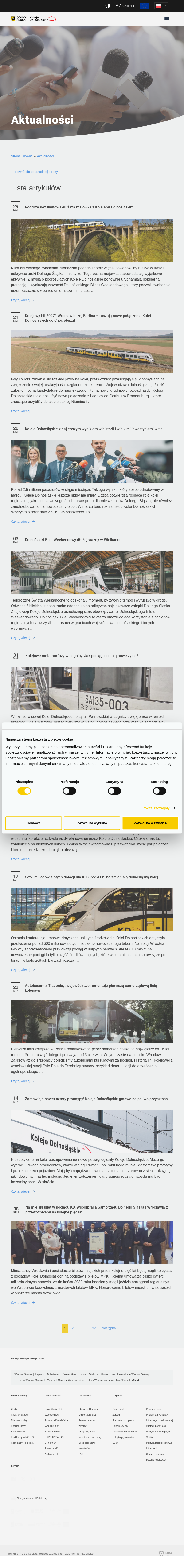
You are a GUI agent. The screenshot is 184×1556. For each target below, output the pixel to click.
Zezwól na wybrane (92, 823)
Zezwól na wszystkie (150, 823)
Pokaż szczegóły (156, 808)
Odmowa (33, 823)
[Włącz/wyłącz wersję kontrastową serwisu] (107, 6)
